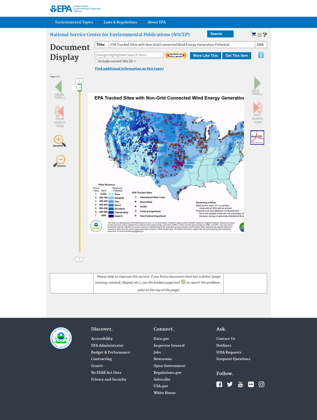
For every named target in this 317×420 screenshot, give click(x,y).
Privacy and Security (108, 380)
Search (216, 34)
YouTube (240, 384)
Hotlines (223, 346)
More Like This (205, 55)
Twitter (230, 384)
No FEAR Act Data (106, 373)
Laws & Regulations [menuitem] (120, 22)
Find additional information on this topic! (129, 68)
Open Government (170, 366)
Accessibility (102, 339)
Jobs (157, 353)
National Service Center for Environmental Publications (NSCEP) (120, 34)
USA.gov (161, 386)
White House (165, 393)
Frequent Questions (233, 359)
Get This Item (237, 55)
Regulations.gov (167, 373)
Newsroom (163, 359)
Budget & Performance (110, 353)
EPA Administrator (107, 346)
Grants (97, 366)
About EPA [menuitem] (157, 22)
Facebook (219, 384)
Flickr (251, 384)
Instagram (261, 384)
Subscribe (162, 380)
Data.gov (161, 339)
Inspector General (169, 346)
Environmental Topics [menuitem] (74, 22)
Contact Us (225, 339)
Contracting (101, 359)
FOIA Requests (228, 353)
